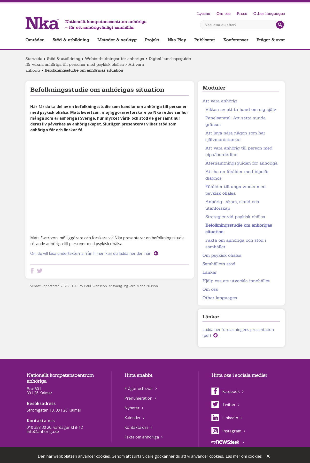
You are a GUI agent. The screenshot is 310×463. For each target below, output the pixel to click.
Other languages (269, 13)
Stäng (268, 457)
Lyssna (203, 13)
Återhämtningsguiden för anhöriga (241, 163)
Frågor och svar (138, 388)
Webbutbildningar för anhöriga (114, 59)
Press (242, 13)
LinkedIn (224, 418)
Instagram (226, 431)
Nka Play (177, 40)
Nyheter (132, 408)
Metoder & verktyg (117, 40)
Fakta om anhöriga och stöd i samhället (235, 243)
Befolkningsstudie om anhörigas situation (238, 228)
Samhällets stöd (218, 263)
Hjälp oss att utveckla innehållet (236, 280)
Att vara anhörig (219, 101)
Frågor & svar (270, 40)
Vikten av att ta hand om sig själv (240, 109)
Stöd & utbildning (71, 40)
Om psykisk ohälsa (221, 255)
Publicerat (204, 40)
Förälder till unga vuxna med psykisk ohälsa (235, 190)
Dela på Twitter (40, 271)
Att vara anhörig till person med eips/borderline (238, 151)
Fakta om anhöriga (141, 437)
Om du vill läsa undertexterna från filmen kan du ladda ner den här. (90, 253)
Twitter (223, 404)
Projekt (152, 40)
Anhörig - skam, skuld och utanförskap (232, 205)
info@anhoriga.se (43, 431)
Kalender (132, 417)
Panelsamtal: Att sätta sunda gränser (235, 121)
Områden (35, 40)
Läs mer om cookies (244, 456)
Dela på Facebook (33, 271)
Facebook (225, 391)
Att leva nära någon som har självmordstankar (235, 136)
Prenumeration (138, 398)
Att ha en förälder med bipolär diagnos (237, 175)
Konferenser (235, 40)
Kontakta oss (136, 427)
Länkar (209, 272)
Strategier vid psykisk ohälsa (235, 216)
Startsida (33, 59)
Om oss (224, 13)
